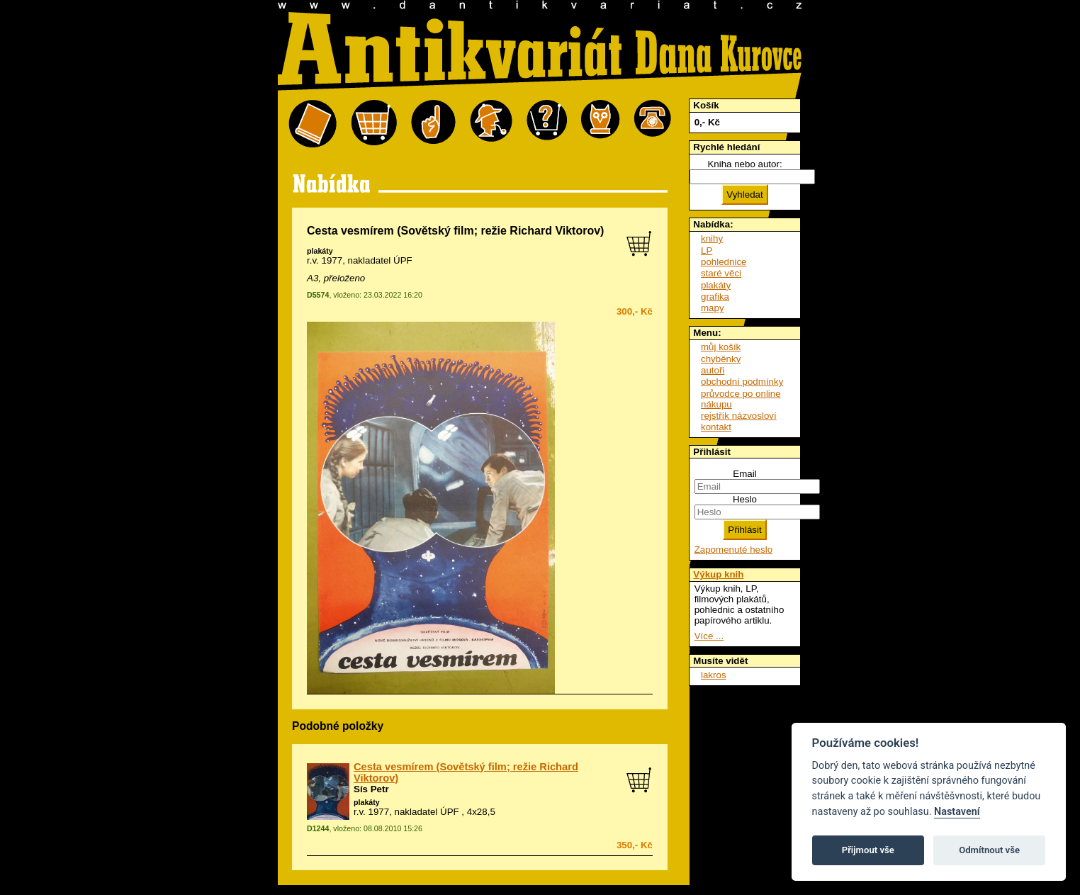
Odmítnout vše (989, 850)
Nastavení (957, 812)
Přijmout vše (868, 850)
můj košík (721, 347)
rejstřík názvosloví (739, 415)
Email (744, 473)
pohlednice (723, 262)
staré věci (721, 273)
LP (706, 250)
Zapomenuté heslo (733, 549)
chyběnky (721, 359)
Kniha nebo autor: (744, 164)
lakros (713, 675)
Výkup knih (718, 574)
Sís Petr (371, 789)
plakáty (320, 251)
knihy (712, 238)
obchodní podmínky (742, 381)
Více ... (709, 636)
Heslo (745, 499)
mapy (712, 308)
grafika (715, 296)
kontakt (716, 427)
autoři (712, 370)
